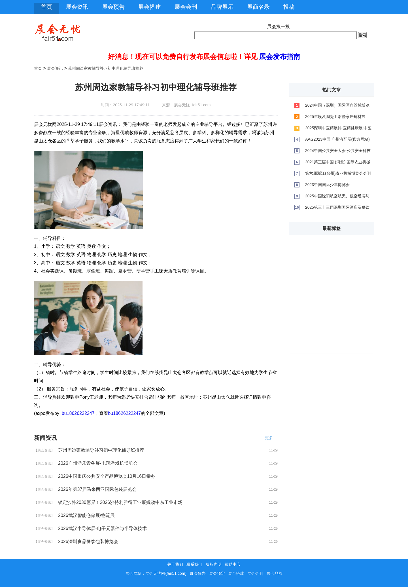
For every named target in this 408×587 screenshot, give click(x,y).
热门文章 (331, 89)
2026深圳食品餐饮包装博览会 (88, 541)
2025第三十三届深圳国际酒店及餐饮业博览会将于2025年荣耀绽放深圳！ (337, 209)
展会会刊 (186, 7)
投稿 (289, 7)
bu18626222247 (78, 413)
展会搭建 (149, 7)
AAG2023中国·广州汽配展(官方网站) (337, 139)
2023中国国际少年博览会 (327, 184)
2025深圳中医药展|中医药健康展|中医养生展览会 (338, 130)
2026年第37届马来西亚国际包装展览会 (97, 489)
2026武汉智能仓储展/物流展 (86, 515)
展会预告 (113, 7)
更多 (271, 438)
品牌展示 (222, 7)
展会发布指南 (279, 56)
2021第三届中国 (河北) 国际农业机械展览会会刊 (337, 164)
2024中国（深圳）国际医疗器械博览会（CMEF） (337, 107)
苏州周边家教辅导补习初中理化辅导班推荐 (105, 68)
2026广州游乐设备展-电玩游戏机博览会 (98, 463)
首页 (46, 7)
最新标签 (331, 228)
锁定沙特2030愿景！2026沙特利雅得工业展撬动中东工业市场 (120, 502)
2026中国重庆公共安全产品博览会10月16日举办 (106, 476)
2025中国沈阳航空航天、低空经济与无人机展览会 (337, 198)
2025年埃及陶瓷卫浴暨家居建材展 (335, 116)
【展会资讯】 (44, 450)
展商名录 (258, 7)
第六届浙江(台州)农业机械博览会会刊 (338, 173)
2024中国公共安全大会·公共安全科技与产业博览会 (338, 152)
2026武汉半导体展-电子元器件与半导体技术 (102, 528)
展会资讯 (77, 7)
